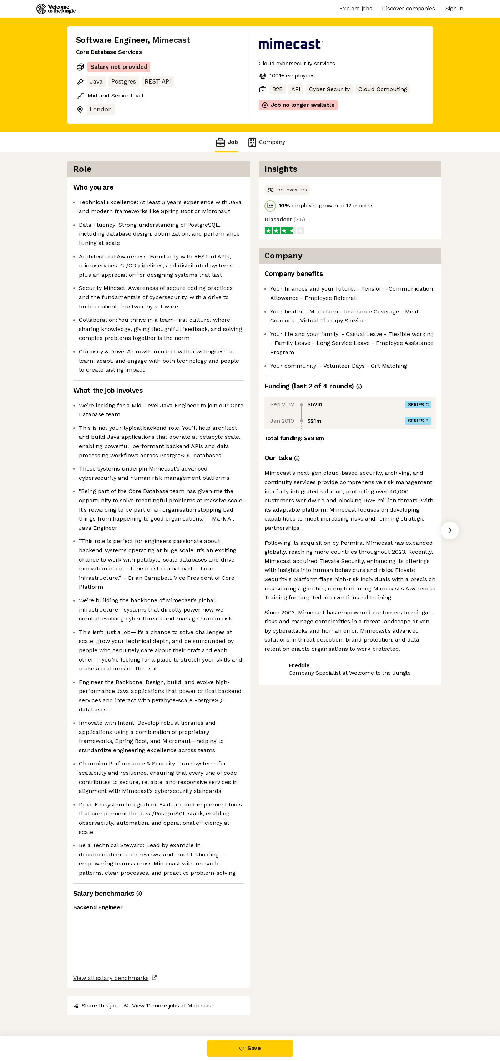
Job (226, 142)
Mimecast (171, 40)
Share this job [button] (95, 1005)
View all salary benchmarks (111, 978)
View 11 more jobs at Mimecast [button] (168, 1005)
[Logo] (56, 9)
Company (266, 142)
